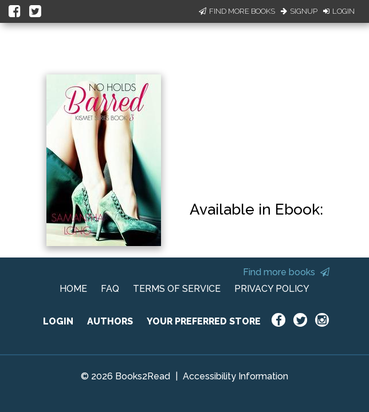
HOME (73, 288)
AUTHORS (110, 321)
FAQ (110, 288)
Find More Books (237, 11)
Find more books (286, 272)
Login (339, 11)
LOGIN (58, 321)
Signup (299, 11)
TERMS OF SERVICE (177, 288)
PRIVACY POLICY (271, 288)
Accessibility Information (235, 376)
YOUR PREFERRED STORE (204, 321)
